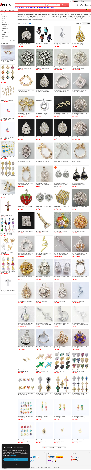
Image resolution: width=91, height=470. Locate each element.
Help (70, 1)
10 (62, 447)
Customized (82, 10)
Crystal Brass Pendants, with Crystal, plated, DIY (6, 61)
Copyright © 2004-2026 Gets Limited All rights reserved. (45, 467)
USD (83, 1)
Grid (30, 23)
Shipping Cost (30, 1)
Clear (14, 13)
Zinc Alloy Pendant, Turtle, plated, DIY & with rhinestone (6, 234)
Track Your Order (45, 1)
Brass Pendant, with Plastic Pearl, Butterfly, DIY (6, 253)
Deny (16, 464)
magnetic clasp (33, 7)
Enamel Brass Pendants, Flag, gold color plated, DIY (7, 119)
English (76, 1)
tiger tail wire (17, 7)
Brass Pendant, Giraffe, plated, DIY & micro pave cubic (7, 195)
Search (64, 5)
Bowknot (5, 34)
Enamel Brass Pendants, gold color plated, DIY (7, 157)
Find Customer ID (54, 1)
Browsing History (63, 1)
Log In (17, 1)
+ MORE (12, 40)
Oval (3, 30)
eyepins (52, 7)
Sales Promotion (47, 10)
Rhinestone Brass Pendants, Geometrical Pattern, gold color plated (42, 418)
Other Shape (6, 24)
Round (4, 16)
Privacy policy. (12, 455)
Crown (4, 22)
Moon (4, 26)
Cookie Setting (5, 468)
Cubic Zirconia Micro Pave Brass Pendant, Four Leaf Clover (7, 80)
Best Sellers (35, 10)
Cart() (81, 5)
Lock (3, 38)
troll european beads (41, 7)
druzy (48, 7)
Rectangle (5, 28)
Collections (71, 10)
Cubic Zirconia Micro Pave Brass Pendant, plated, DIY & (7, 272)
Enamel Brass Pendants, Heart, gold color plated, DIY (7, 138)
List (25, 23)
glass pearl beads (25, 7)
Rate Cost (37, 1)
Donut (4, 20)
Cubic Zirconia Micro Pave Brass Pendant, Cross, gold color (7, 214)
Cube (4, 18)
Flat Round (5, 32)
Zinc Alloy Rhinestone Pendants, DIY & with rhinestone (7, 291)
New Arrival (23, 10)
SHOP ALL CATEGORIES (7, 10)
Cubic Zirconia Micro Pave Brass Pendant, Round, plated (7, 176)
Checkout (88, 5)
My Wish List (23, 1)
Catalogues (60, 10)
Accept (16, 459)
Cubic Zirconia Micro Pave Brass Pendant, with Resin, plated (7, 99)
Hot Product (4, 43)
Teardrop (5, 36)
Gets (5, 4)
